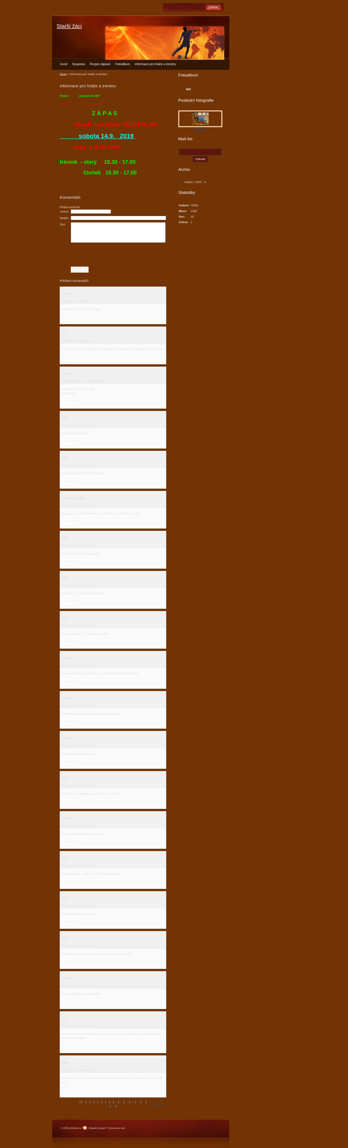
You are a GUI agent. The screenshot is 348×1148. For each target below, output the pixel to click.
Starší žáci (69, 26)
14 (138, 1101)
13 (132, 1101)
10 (116, 1101)
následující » (158, 1104)
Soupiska (78, 64)
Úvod (63, 64)
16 (107, 1106)
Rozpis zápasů (100, 64)
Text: (63, 224)
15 (143, 1101)
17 (113, 1106)
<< (181, 182)
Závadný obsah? (98, 1128)
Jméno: (64, 211)
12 (127, 1101)
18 (118, 1106)
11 (121, 1101)
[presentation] (113, 254)
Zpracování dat (117, 1128)
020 (188, 89)
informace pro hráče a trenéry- (156, 64)
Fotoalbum (122, 64)
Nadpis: (64, 218)
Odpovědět (68, 319)
